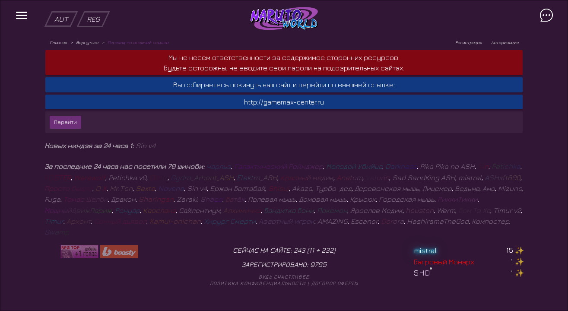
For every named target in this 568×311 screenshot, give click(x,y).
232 (327, 250)
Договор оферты (335, 283)
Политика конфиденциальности (258, 283)
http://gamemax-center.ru (284, 102)
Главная (58, 42)
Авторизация (504, 42)
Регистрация (468, 42)
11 (311, 250)
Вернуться (87, 42)
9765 (318, 264)
